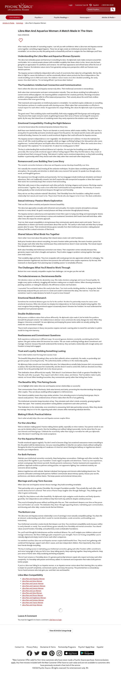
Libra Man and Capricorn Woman (33, 586)
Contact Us (19, 647)
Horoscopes (85, 17)
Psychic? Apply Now (86, 647)
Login (71, 5)
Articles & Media (108, 17)
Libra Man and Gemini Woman (32, 588)
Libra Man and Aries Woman (32, 581)
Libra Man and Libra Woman (32, 593)
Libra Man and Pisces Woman (32, 595)
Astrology (19, 23)
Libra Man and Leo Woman (31, 591)
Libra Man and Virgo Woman (32, 605)
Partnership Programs (67, 647)
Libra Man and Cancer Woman (32, 584)
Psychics (39, 17)
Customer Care (81, 5)
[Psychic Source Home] (19, 10)
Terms (48, 647)
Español (96, 5)
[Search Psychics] (100, 9)
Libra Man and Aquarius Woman (33, 579)
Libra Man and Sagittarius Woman (34, 598)
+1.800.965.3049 (107, 5)
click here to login (55, 620)
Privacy (32, 647)
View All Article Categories (60, 631)
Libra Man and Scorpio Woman (33, 600)
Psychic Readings (61, 17)
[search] (113, 9)
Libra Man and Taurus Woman (32, 603)
